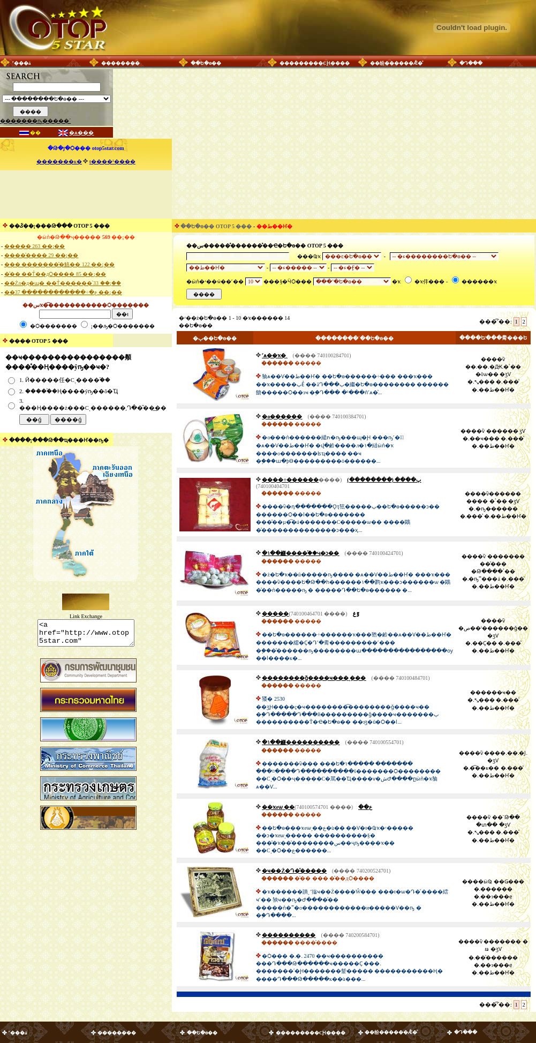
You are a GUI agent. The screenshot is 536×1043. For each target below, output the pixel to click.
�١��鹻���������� (300, 742)
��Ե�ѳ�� (206, 63)
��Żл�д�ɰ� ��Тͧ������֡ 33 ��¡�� (62, 283)
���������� (288, 935)
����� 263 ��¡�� (34, 246)
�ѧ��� (81, 133)
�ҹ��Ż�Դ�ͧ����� (294, 871)
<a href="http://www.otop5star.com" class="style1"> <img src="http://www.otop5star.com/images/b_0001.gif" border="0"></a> (86, 635)
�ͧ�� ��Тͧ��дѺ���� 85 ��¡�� (55, 274)
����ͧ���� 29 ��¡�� (41, 255)
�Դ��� (470, 63)
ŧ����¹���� (112, 161)
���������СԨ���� (315, 63)
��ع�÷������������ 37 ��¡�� (63, 292)
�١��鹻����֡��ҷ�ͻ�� (300, 553)
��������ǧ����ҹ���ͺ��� (314, 678)
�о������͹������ (282, 416)
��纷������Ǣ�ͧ (396, 63)
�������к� (59, 161)
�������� (120, 63)
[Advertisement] (85, 194)
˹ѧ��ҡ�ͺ (274, 355)
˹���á (21, 63)
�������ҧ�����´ (35, 121)
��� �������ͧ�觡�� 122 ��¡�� (59, 264)
